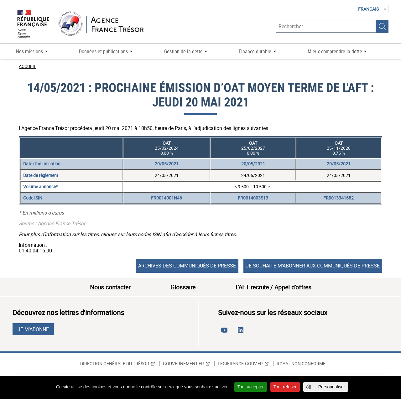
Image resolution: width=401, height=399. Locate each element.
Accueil (27, 66)
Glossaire (182, 287)
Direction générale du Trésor (114, 363)
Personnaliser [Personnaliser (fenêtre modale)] (331, 386)
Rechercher (382, 26)
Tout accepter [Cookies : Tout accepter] (250, 386)
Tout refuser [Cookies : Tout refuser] (285, 386)
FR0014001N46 (166, 198)
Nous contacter (110, 287)
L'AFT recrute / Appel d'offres (273, 287)
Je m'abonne (33, 329)
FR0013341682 (338, 198)
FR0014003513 (253, 198)
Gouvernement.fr (183, 363)
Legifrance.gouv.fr (240, 363)
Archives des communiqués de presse (187, 265)
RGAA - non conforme (301, 363)
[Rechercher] (326, 26)
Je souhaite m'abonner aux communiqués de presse (313, 265)
